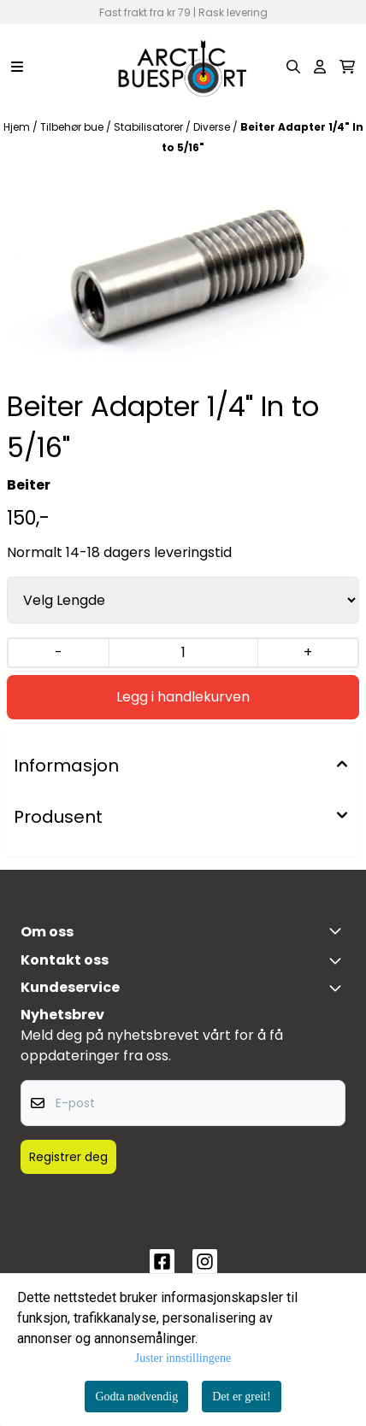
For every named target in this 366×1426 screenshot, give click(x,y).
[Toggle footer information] (338, 930)
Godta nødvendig (136, 1396)
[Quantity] (183, 652)
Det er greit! (241, 1396)
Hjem (17, 127)
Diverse (213, 127)
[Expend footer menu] (338, 988)
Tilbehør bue (73, 127)
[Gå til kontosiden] (320, 66)
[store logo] (183, 66)
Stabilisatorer (150, 127)
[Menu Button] (17, 66)
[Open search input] (293, 66)
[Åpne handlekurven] (347, 66)
